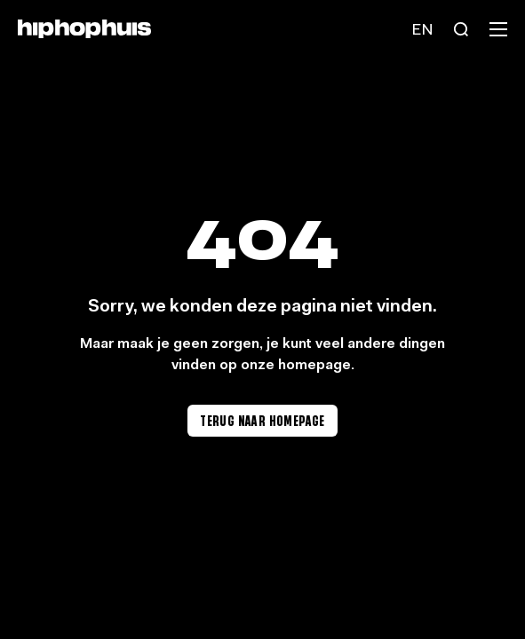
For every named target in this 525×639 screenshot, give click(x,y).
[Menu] (498, 29)
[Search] (461, 29)
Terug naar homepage (262, 420)
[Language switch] (422, 29)
